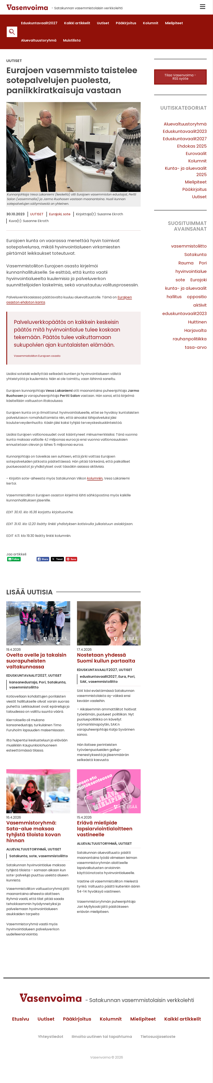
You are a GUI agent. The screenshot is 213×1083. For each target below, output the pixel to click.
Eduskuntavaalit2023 (185, 134)
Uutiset (37, 216)
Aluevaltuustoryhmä (185, 126)
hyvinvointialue (191, 274)
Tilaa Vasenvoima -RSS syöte (180, 79)
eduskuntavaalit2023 (184, 316)
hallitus (174, 299)
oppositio (197, 299)
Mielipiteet (196, 184)
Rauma (186, 265)
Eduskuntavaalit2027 (185, 141)
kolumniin (95, 480)
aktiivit (200, 307)
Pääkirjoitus (194, 192)
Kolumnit (197, 163)
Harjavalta (195, 333)
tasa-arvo (196, 350)
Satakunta (195, 257)
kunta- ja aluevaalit (186, 291)
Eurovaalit (196, 156)
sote (66, 216)
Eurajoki (55, 216)
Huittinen (197, 324)
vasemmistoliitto (189, 248)
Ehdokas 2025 (192, 148)
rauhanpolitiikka (190, 341)
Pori (203, 265)
